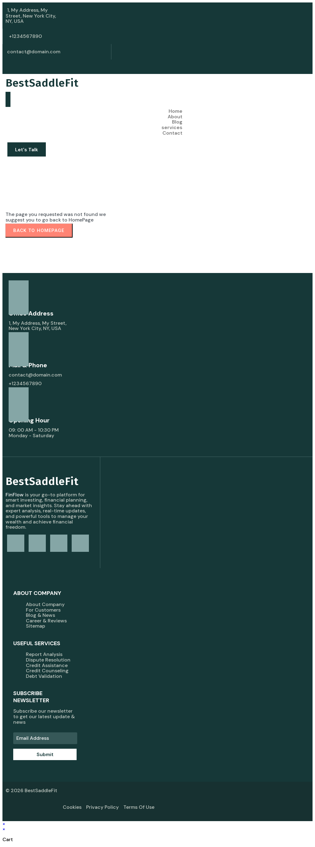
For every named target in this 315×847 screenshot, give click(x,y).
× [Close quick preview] (3, 824)
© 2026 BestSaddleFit (31, 790)
